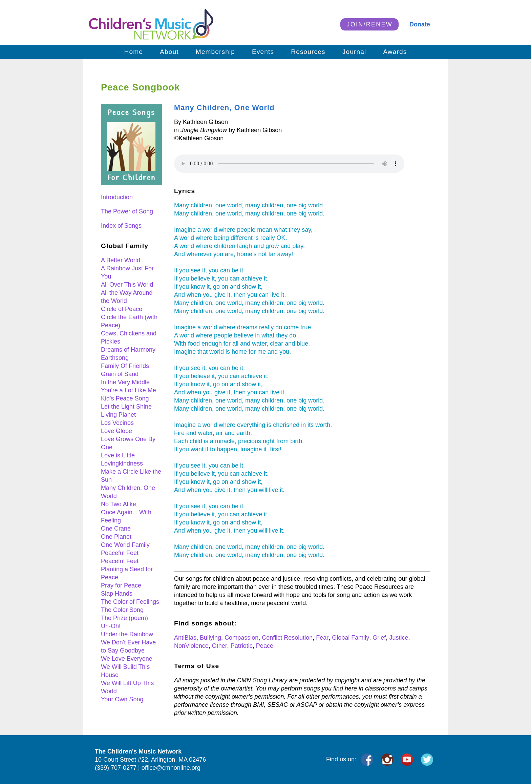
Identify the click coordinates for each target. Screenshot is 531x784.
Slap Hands (116, 593)
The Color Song (122, 609)
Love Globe (116, 431)
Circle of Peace (121, 309)
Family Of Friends (125, 366)
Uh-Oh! (111, 626)
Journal (354, 51)
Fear (322, 637)
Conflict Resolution (287, 637)
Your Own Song (122, 699)
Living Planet (118, 414)
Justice (398, 637)
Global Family (350, 637)
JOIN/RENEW (369, 24)
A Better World (120, 260)
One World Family (125, 544)
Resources (308, 51)
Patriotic (242, 645)
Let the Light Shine (126, 406)
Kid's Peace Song (125, 398)
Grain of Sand (120, 374)
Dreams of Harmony (128, 349)
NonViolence (191, 645)
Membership (215, 51)
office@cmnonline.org (171, 767)
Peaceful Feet (120, 553)
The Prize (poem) (124, 618)
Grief (379, 637)
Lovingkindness (122, 463)
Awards (395, 51)
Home (133, 51)
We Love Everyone (126, 658)
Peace (264, 645)
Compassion (241, 637)
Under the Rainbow (127, 634)
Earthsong (115, 357)
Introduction (117, 197)
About (169, 51)
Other (219, 645)
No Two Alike (118, 504)
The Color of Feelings (130, 601)
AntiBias (185, 637)
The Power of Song (127, 211)
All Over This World (127, 284)
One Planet (116, 536)
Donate (419, 24)
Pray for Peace (121, 585)
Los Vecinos (117, 422)
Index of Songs (121, 225)
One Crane (116, 528)
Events (263, 51)
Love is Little (118, 455)
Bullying (210, 637)
